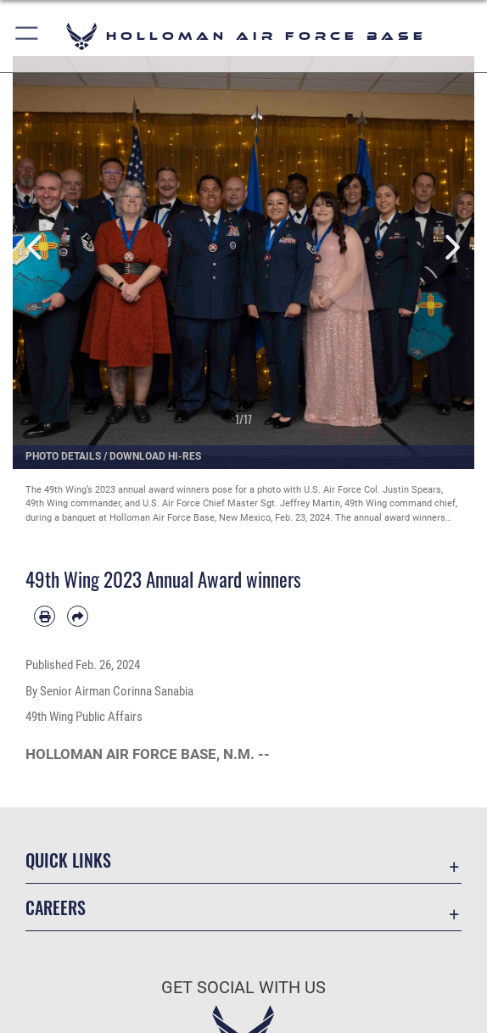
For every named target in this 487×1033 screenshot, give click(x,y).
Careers (55, 907)
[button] (27, 36)
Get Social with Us (243, 987)
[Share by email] (77, 616)
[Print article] (44, 616)
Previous (36, 247)
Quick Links (68, 860)
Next (451, 247)
